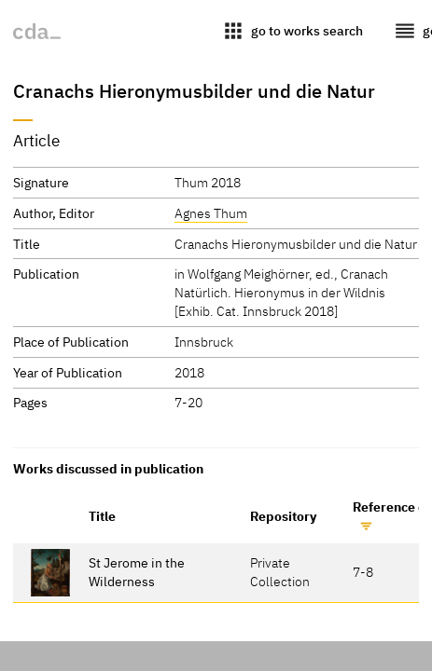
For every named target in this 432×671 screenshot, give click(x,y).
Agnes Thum (210, 213)
